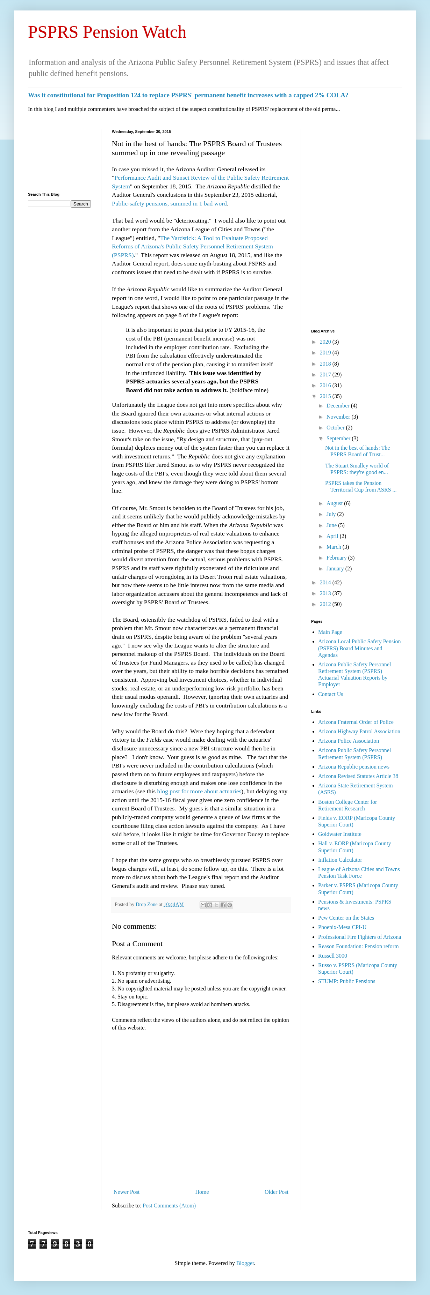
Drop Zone (147, 904)
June (332, 525)
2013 (326, 593)
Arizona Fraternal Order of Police (356, 722)
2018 (326, 364)
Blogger (245, 1263)
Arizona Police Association (348, 741)
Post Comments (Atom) (169, 1205)
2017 (326, 374)
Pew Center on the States (346, 918)
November (339, 417)
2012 (326, 604)
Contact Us (330, 694)
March (335, 547)
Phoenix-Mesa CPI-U (342, 927)
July (332, 514)
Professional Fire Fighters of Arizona (359, 937)
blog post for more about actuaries (199, 791)
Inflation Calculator (340, 860)
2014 (326, 582)
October (336, 428)
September (339, 438)
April (333, 536)
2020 (326, 342)
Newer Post (126, 1192)
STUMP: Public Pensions (346, 981)
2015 (326, 396)
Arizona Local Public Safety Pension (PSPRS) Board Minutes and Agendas (359, 648)
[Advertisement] (59, 155)
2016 (326, 385)
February (337, 558)
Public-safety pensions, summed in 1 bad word (169, 203)
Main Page (330, 632)
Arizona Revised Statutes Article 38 (358, 776)
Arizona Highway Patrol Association (359, 731)
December (339, 406)
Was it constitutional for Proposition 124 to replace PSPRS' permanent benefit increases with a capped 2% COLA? (188, 95)
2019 (326, 352)
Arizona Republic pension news (353, 767)
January (336, 568)
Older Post (276, 1192)
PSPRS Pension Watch (107, 32)
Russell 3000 (332, 956)
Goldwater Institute (339, 834)
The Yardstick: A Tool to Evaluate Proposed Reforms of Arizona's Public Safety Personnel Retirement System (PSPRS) (192, 246)
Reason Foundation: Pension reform (358, 946)
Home (202, 1192)
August (335, 503)
